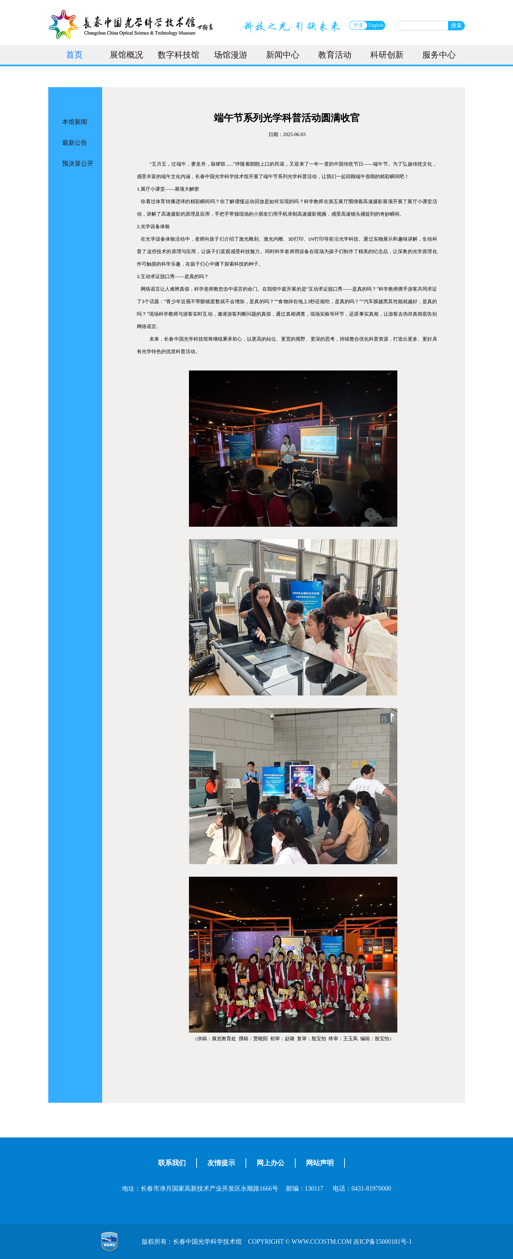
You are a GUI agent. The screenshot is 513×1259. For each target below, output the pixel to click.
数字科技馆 (178, 54)
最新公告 (74, 142)
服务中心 (439, 54)
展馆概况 (126, 54)
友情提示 (221, 1163)
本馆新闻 (74, 121)
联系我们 (172, 1163)
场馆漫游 (230, 54)
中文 (358, 25)
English (376, 25)
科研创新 (387, 54)
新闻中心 (282, 54)
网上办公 (270, 1163)
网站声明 (320, 1163)
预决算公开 (77, 163)
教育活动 (334, 54)
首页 (74, 54)
